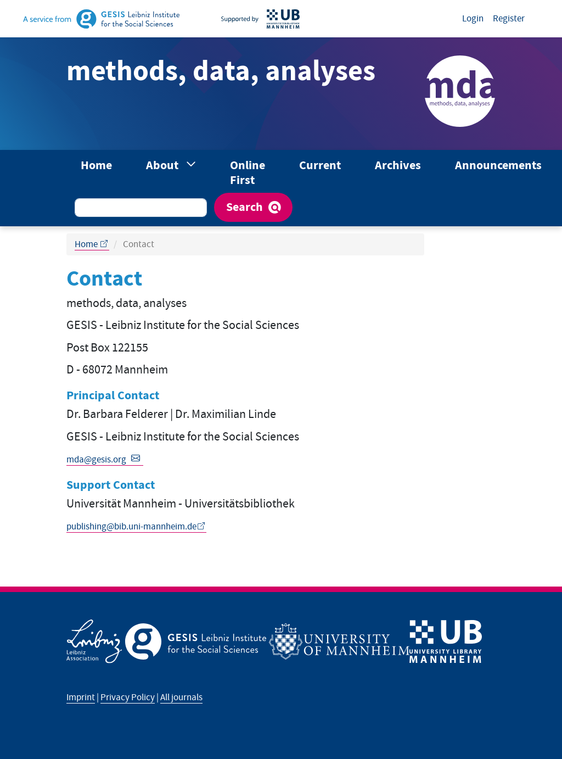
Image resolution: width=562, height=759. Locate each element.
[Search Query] (141, 207)
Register (509, 19)
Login (473, 19)
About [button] (163, 165)
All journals (181, 697)
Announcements (498, 165)
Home (96, 165)
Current (320, 165)
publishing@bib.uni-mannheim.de (131, 527)
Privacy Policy (127, 697)
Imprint (80, 697)
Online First (247, 173)
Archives (398, 165)
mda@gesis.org (96, 460)
